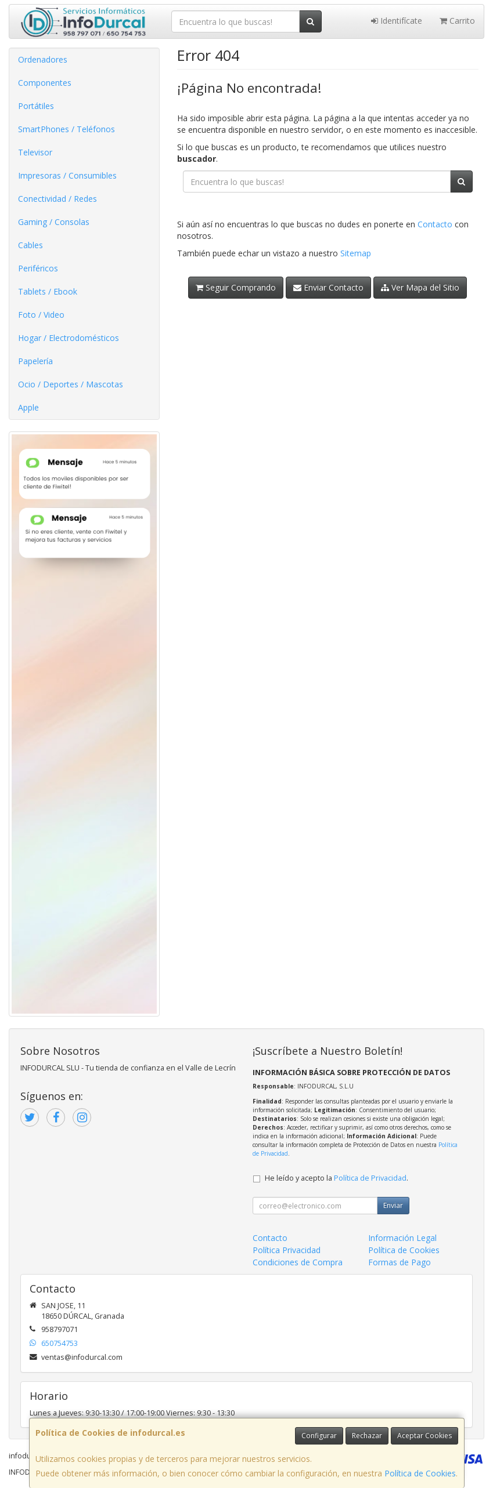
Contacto (435, 224)
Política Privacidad (287, 1249)
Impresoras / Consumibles (67, 175)
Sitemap (355, 253)
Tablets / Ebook (47, 291)
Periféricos (38, 268)
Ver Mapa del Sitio (420, 287)
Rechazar (367, 1435)
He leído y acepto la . (336, 1178)
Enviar (393, 1205)
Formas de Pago (399, 1262)
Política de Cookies (420, 1473)
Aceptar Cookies (424, 1435)
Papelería (35, 360)
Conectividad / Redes (57, 198)
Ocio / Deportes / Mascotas (70, 384)
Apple (28, 407)
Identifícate (396, 20)
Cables (30, 245)
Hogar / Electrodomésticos (68, 337)
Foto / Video (41, 314)
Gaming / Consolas (53, 221)
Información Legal (402, 1237)
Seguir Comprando (236, 287)
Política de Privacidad (370, 1178)
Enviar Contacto (328, 287)
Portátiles (36, 105)
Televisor (35, 152)
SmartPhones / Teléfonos (66, 129)
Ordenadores (42, 59)
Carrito (457, 20)
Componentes (44, 82)
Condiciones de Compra (298, 1262)
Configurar (319, 1435)
